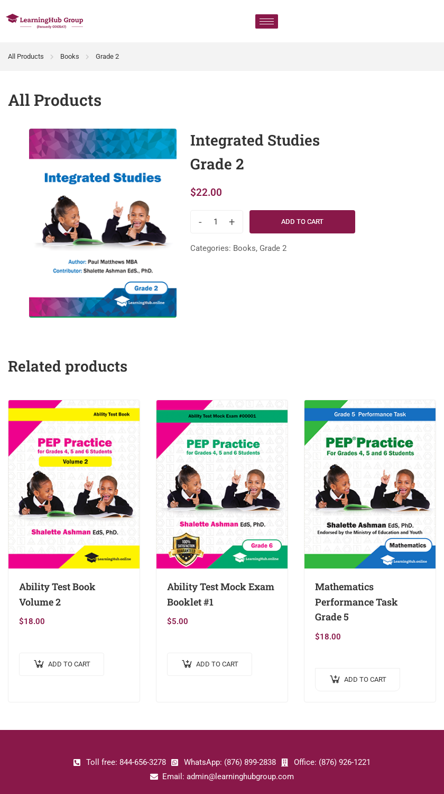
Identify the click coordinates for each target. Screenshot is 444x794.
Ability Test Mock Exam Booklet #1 (220, 594)
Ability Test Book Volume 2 (57, 594)
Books (69, 56)
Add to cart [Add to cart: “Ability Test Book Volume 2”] (69, 664)
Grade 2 (107, 56)
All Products (26, 56)
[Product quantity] (215, 222)
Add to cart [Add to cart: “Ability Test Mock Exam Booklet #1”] (217, 664)
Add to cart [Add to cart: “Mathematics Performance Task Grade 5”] (365, 679)
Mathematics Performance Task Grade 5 (356, 602)
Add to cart (302, 221)
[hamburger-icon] (267, 21)
